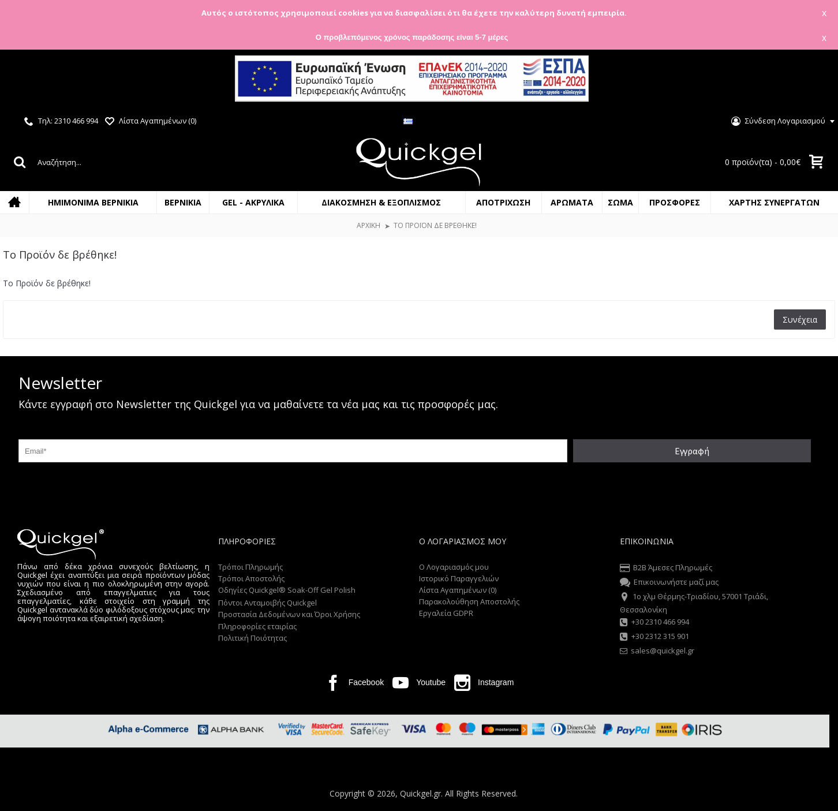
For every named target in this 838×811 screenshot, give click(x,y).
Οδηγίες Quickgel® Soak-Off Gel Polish (287, 590)
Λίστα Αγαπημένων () (457, 590)
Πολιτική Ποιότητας (252, 638)
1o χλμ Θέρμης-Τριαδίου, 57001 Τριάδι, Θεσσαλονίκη (694, 602)
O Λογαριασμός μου (454, 567)
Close (814, 80)
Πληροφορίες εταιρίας (257, 626)
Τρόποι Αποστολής (251, 578)
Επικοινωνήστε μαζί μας (669, 583)
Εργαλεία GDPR (446, 613)
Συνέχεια (800, 319)
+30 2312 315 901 (654, 637)
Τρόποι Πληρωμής (250, 567)
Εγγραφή (692, 451)
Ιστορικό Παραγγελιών (459, 578)
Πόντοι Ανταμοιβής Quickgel (267, 602)
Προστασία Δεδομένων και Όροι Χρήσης (289, 614)
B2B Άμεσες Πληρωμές (666, 568)
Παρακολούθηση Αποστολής (469, 601)
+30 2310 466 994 (654, 622)
